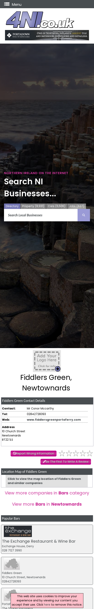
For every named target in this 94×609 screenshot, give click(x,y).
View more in (47, 504)
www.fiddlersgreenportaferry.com (54, 420)
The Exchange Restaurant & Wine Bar (39, 541)
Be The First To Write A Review (67, 462)
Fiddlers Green (12, 573)
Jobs (76, 206)
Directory (12, 206)
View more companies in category (47, 493)
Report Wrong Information (35, 453)
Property (33, 206)
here (47, 605)
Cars (57, 206)
